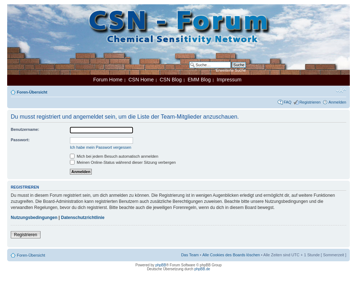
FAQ (287, 102)
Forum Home (108, 79)
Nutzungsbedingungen (34, 217)
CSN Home (141, 79)
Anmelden (337, 102)
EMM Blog (199, 79)
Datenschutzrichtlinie (82, 217)
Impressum (229, 79)
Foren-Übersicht (32, 92)
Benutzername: (25, 129)
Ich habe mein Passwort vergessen (100, 147)
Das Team (190, 255)
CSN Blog (170, 79)
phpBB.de (202, 269)
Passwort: (20, 140)
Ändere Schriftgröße (341, 90)
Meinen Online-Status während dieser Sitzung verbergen (123, 162)
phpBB (160, 265)
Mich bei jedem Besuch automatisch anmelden (114, 156)
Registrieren (309, 102)
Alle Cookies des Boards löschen (231, 255)
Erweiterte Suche (231, 70)
